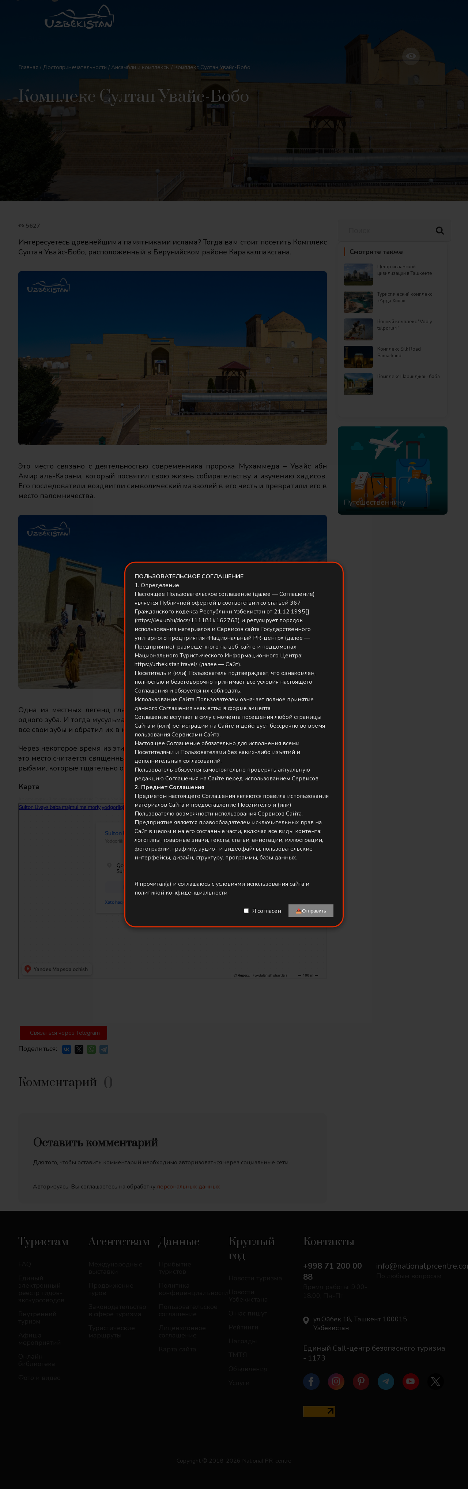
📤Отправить (311, 911)
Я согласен (266, 911)
